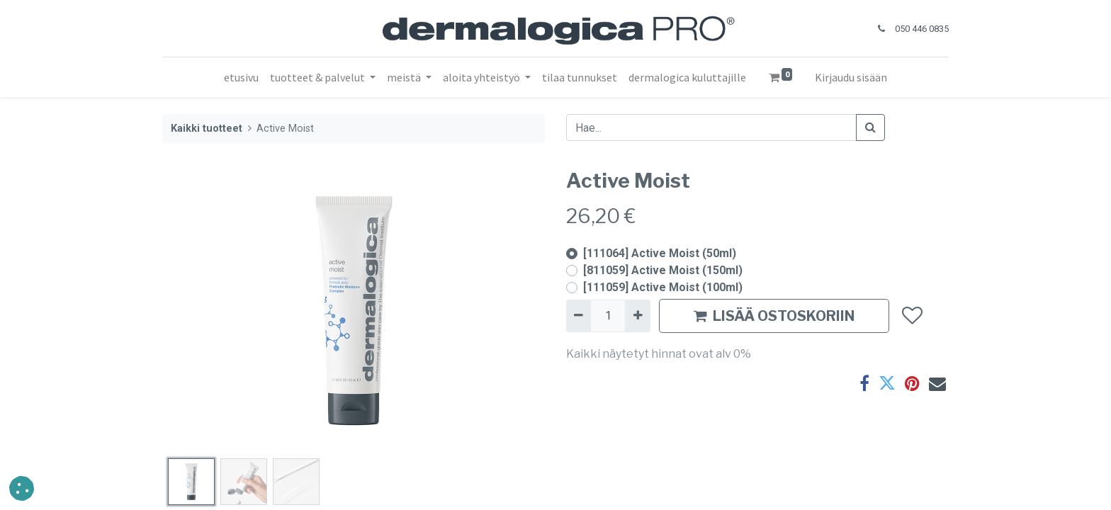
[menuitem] (241, 77)
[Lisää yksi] (637, 316)
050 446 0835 (922, 28)
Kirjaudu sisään (851, 77)
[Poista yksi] (578, 316)
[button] (911, 316)
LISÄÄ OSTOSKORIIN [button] (774, 315)
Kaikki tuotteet (206, 129)
